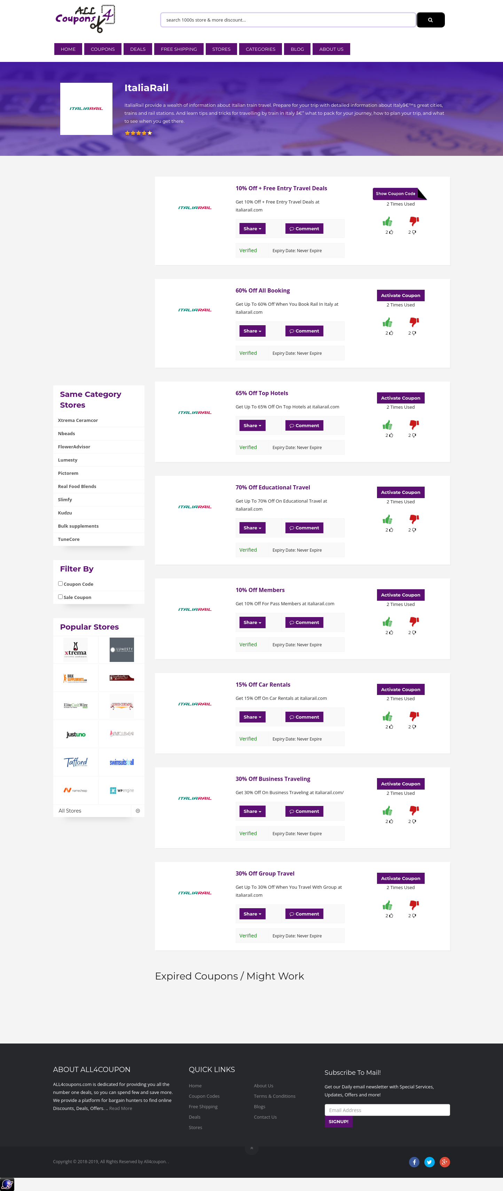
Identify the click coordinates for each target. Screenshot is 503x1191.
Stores (221, 49)
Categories (260, 49)
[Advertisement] (99, 281)
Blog (297, 49)
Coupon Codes (204, 1096)
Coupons (103, 49)
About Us (331, 49)
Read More (120, 1108)
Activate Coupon (401, 295)
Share (252, 228)
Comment (304, 228)
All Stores (99, 810)
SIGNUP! (339, 1121)
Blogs (260, 1106)
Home (68, 49)
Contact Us (265, 1117)
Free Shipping (179, 49)
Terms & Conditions (275, 1096)
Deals (138, 49)
